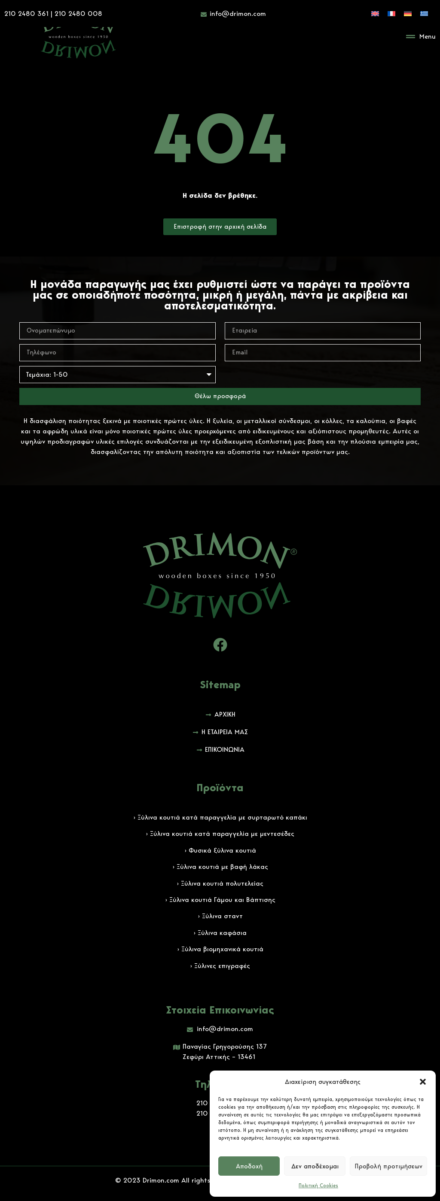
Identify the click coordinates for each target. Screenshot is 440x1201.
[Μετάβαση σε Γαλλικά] (391, 12)
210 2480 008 (78, 13)
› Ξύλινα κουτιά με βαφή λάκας (220, 866)
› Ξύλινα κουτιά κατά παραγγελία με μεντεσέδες (220, 833)
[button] (423, 1081)
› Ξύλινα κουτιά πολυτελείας (220, 883)
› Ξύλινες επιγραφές (220, 966)
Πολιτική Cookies (318, 1185)
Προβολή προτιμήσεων (388, 1166)
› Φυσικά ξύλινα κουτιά (220, 850)
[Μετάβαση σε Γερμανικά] (408, 12)
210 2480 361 (26, 13)
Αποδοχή (249, 1166)
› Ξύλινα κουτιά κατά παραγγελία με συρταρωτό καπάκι (220, 817)
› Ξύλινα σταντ (220, 916)
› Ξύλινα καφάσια (220, 933)
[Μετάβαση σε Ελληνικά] (424, 12)
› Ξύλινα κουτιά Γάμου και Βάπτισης (220, 899)
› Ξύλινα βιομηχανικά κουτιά (220, 949)
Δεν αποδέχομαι (315, 1166)
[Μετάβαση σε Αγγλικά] (375, 12)
